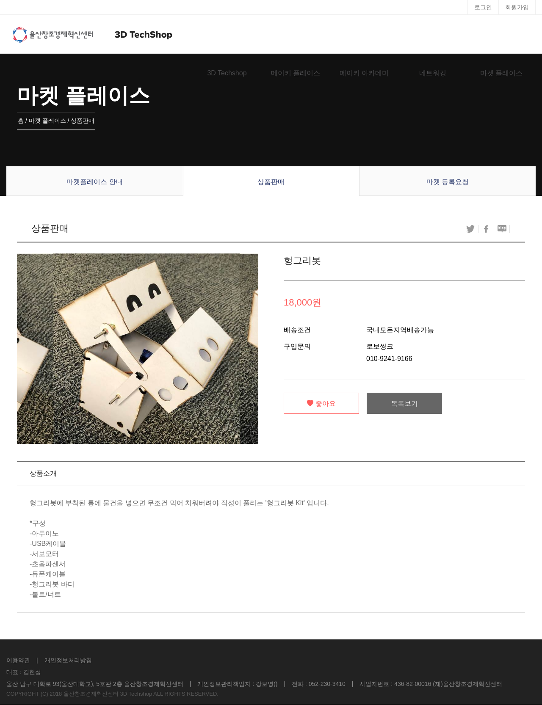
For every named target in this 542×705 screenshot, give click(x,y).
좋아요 (321, 403)
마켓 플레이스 (501, 73)
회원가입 (517, 7)
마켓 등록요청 (447, 181)
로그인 (483, 7)
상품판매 (271, 181)
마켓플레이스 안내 (94, 181)
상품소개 (43, 473)
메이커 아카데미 (364, 73)
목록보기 (404, 403)
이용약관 (18, 660)
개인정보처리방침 (68, 660)
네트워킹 (432, 73)
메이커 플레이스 (295, 73)
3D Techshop (226, 73)
